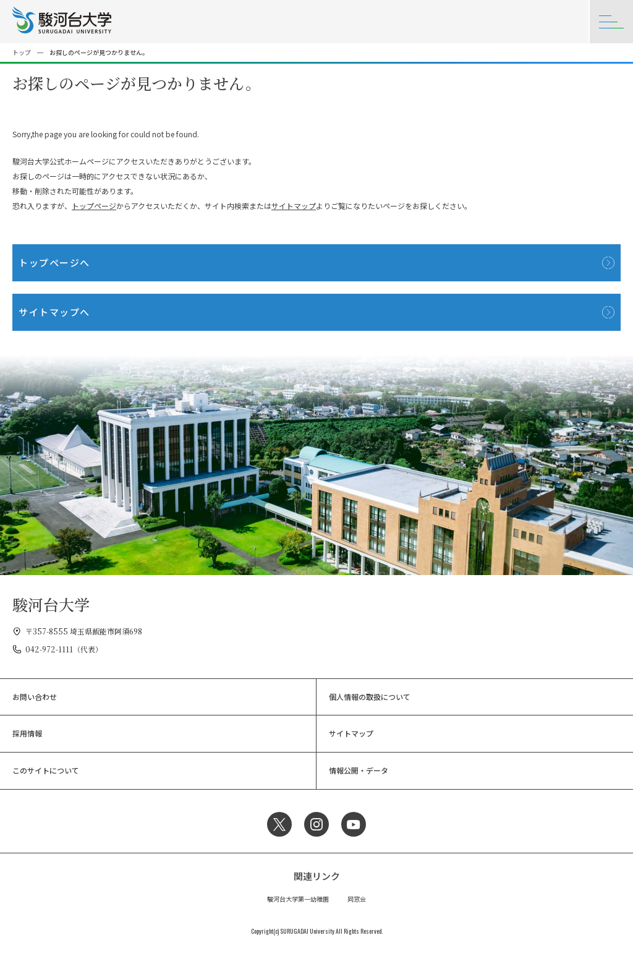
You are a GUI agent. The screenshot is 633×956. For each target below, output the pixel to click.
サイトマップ (293, 205)
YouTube (353, 824)
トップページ (94, 205)
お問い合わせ (34, 696)
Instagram (316, 824)
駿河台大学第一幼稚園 (298, 898)
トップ (21, 52)
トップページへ (54, 262)
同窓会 (356, 898)
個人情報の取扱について (369, 696)
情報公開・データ (358, 770)
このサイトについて (45, 770)
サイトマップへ (54, 311)
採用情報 (27, 733)
